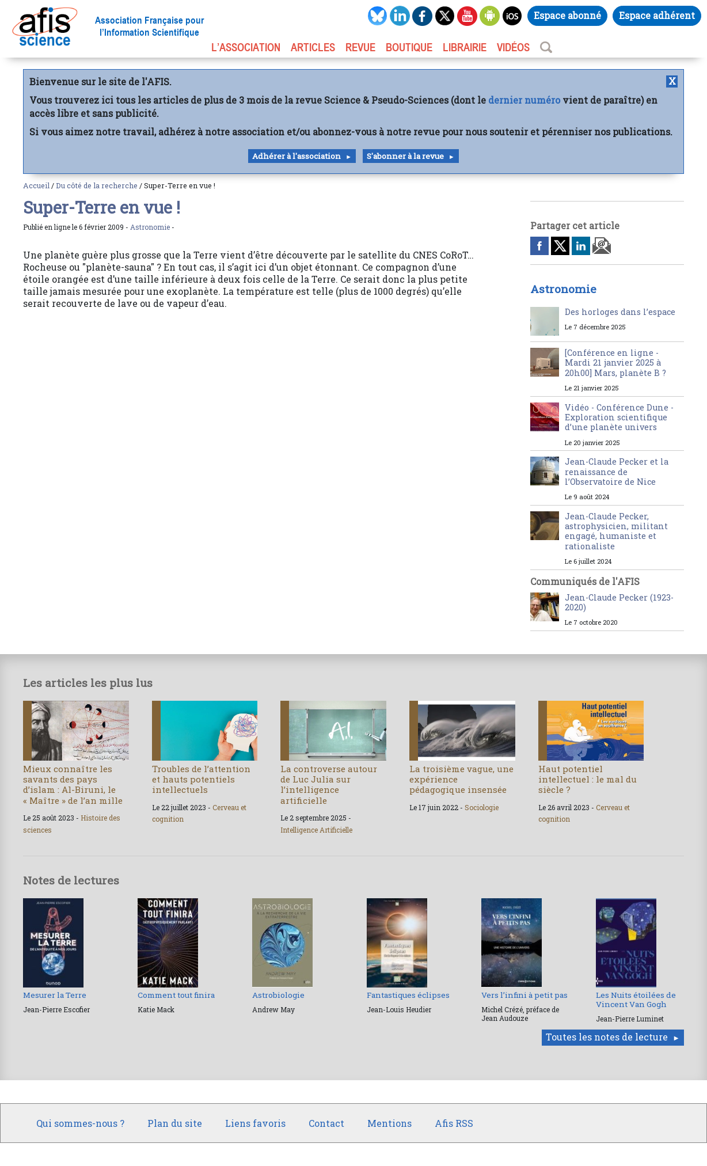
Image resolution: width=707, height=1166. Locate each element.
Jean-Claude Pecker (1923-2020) (619, 602)
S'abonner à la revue (405, 156)
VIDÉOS (513, 47)
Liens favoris (255, 1123)
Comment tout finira (176, 995)
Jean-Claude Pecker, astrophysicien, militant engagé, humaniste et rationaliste (616, 531)
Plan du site (174, 1123)
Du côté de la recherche (97, 185)
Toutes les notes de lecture (607, 1037)
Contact (326, 1123)
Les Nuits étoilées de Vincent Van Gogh (636, 999)
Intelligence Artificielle (316, 829)
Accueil (36, 185)
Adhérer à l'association (296, 156)
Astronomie (150, 226)
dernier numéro (524, 100)
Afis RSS (454, 1123)
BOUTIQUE (409, 47)
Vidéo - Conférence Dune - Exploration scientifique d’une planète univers (619, 417)
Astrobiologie (278, 995)
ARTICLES (313, 47)
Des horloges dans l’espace (620, 311)
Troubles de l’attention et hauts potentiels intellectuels (201, 779)
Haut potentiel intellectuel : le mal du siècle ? (587, 779)
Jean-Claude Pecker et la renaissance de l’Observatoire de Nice (616, 471)
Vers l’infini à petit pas (524, 995)
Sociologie (482, 807)
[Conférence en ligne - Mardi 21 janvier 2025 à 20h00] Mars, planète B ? (615, 362)
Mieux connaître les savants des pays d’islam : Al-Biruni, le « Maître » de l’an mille (73, 784)
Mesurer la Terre (54, 995)
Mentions (389, 1123)
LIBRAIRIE (464, 47)
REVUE (360, 47)
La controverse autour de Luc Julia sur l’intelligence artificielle (328, 784)
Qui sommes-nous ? (80, 1123)
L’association (245, 47)
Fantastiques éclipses (408, 995)
